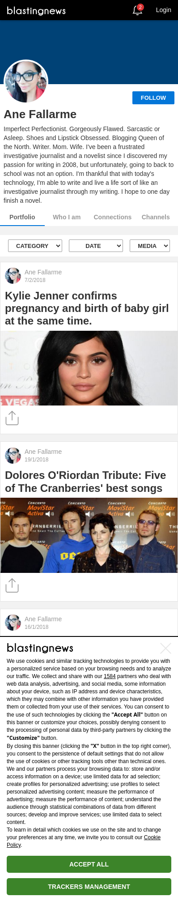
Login (163, 9)
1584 (110, 676)
